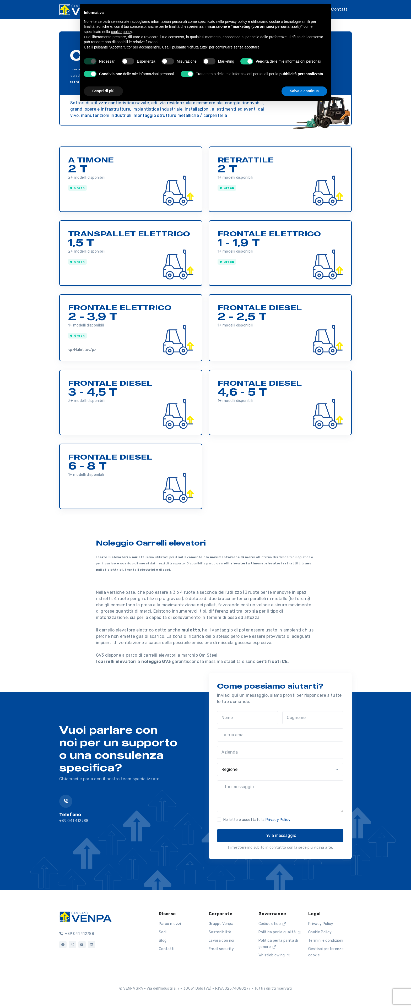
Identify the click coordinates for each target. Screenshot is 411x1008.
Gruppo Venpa (221, 924)
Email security (221, 949)
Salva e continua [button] (304, 91)
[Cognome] (312, 717)
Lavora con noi (221, 940)
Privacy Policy (278, 820)
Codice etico (272, 924)
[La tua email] (280, 735)
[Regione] (280, 769)
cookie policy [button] (121, 32)
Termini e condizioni (325, 940)
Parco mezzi (170, 924)
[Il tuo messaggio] (280, 796)
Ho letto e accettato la (256, 820)
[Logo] (85, 916)
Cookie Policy (320, 932)
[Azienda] (280, 752)
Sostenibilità (220, 932)
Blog (162, 940)
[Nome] (247, 717)
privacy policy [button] (236, 21)
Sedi (162, 932)
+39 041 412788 (76, 933)
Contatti (340, 9)
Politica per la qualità (279, 932)
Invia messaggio (280, 835)
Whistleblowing (274, 955)
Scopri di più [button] (103, 91)
